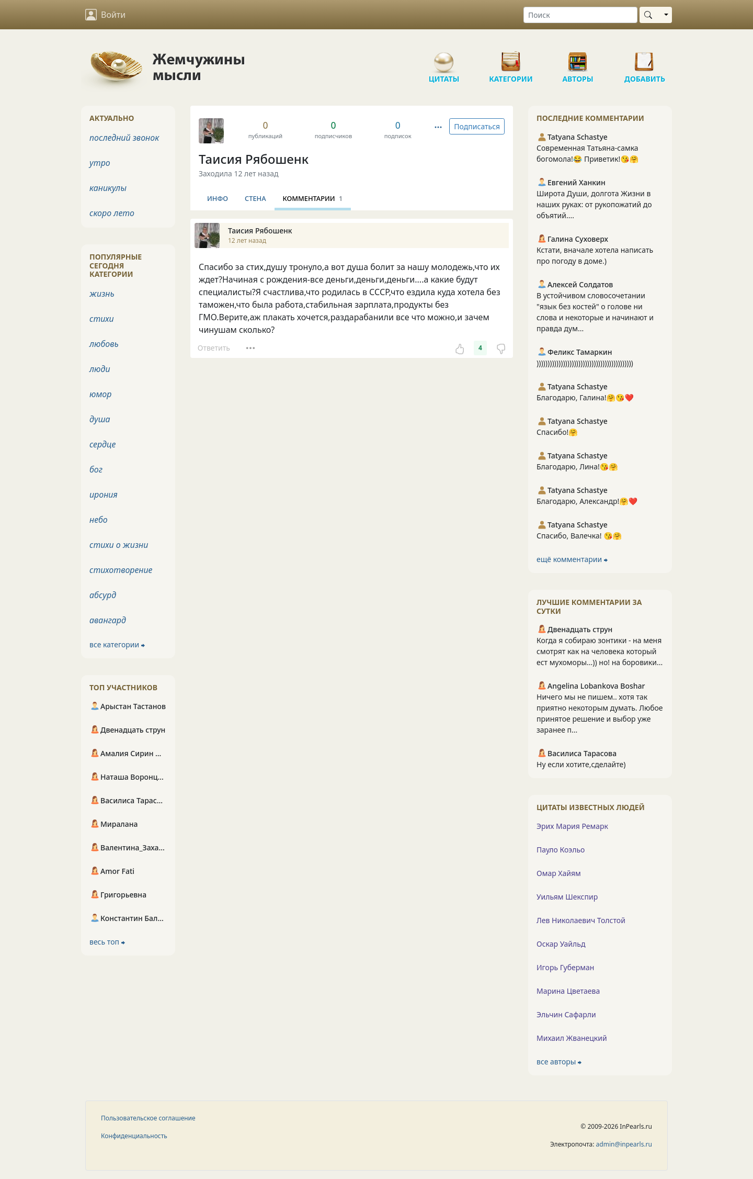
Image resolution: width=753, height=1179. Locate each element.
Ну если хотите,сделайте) (581, 764)
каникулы (108, 188)
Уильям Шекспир (567, 897)
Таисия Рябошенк (254, 158)
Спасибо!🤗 (557, 432)
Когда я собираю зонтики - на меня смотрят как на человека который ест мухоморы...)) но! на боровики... (600, 651)
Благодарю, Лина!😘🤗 (577, 466)
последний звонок (124, 137)
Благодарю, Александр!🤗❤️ (587, 501)
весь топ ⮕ (107, 942)
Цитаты (444, 57)
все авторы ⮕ (559, 1061)
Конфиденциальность (134, 1135)
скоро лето (111, 213)
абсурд (102, 595)
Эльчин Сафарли (566, 1014)
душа (99, 419)
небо (98, 519)
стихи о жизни (118, 545)
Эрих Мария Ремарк (572, 826)
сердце (102, 444)
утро (99, 163)
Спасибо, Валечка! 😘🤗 (579, 536)
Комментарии (313, 198)
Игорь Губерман (565, 967)
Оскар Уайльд (561, 944)
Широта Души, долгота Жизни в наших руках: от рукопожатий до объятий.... (594, 204)
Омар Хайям (559, 873)
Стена (255, 198)
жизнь (102, 293)
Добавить (645, 57)
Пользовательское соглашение (148, 1118)
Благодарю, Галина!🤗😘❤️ (585, 397)
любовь (104, 344)
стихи (101, 318)
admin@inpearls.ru (624, 1144)
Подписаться (477, 126)
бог (95, 469)
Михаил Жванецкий (572, 1038)
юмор (100, 394)
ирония (103, 494)
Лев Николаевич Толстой (581, 920)
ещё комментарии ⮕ (572, 559)
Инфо (217, 198)
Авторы (578, 57)
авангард (107, 620)
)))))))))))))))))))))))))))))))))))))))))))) (585, 363)
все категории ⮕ (117, 644)
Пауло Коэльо (561, 850)
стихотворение (120, 570)
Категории (511, 57)
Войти (105, 14)
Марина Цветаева (568, 991)
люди (99, 369)
